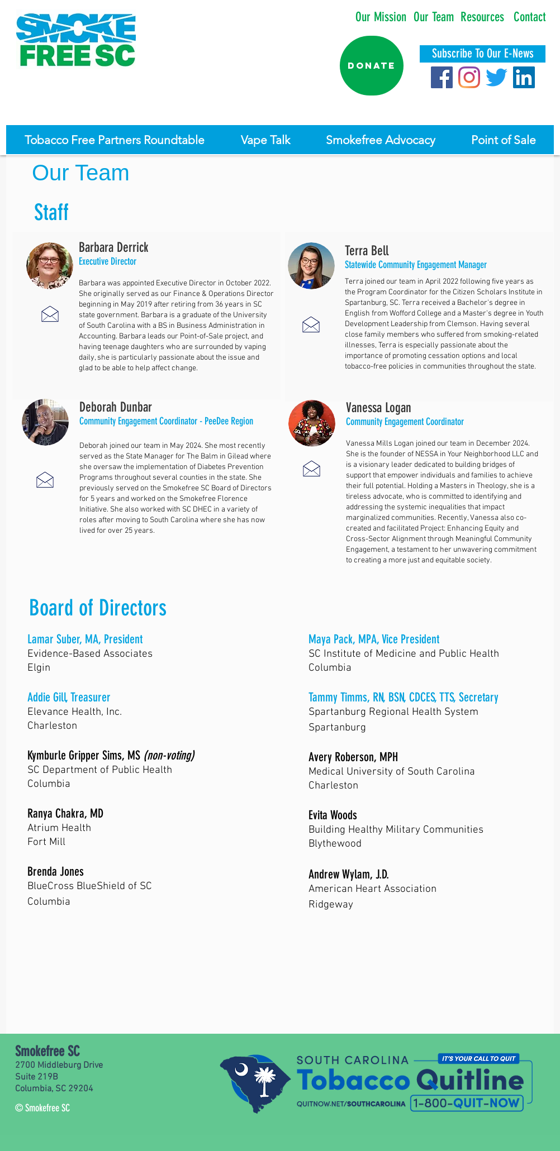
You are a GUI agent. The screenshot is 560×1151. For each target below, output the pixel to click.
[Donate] (372, 65)
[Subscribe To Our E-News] (482, 54)
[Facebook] (442, 77)
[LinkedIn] (524, 77)
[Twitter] (496, 77)
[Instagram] (469, 77)
